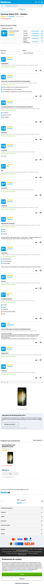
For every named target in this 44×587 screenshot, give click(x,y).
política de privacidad (18, 570)
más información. (38, 551)
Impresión (14, 553)
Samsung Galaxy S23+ (6, 11)
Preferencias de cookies (22, 553)
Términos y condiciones (33, 553)
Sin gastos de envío (24, 409)
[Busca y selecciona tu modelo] (23, 6)
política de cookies (28, 570)
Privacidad (8, 553)
